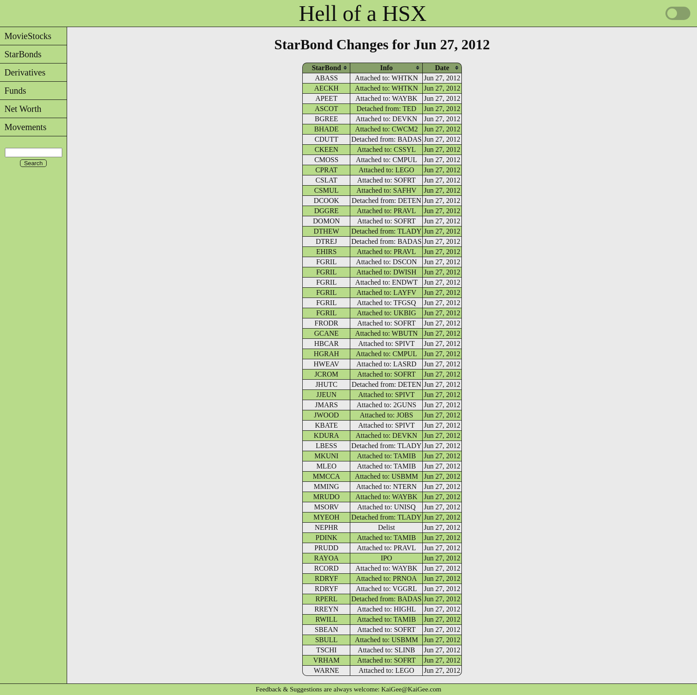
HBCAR (326, 343)
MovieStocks (26, 36)
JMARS (326, 405)
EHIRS (326, 251)
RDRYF (326, 578)
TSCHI (326, 650)
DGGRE (326, 210)
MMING (326, 486)
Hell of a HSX (362, 13)
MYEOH (326, 517)
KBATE (326, 425)
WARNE (326, 670)
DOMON (326, 221)
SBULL (326, 639)
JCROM (326, 374)
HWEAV (326, 364)
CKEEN (326, 149)
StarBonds (20, 54)
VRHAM (326, 660)
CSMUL (326, 190)
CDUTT (326, 139)
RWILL (326, 619)
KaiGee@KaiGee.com (411, 689)
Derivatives (22, 72)
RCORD (326, 568)
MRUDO (326, 496)
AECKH (326, 88)
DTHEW (326, 231)
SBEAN (326, 629)
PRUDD (326, 548)
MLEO (326, 466)
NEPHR (326, 527)
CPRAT (326, 170)
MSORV (326, 507)
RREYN (326, 609)
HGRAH (326, 353)
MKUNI (326, 456)
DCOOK (326, 200)
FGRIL (326, 262)
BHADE (326, 129)
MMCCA (326, 476)
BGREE (326, 119)
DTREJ (326, 241)
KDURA (326, 435)
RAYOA (326, 558)
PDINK (326, 537)
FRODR (326, 323)
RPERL (326, 599)
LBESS (326, 445)
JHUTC (326, 384)
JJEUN (326, 394)
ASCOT (326, 108)
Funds (13, 90)
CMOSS (326, 159)
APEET (326, 98)
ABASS (326, 78)
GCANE (326, 333)
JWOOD (326, 415)
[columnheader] (326, 68)
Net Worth (20, 109)
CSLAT (326, 180)
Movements (23, 127)
